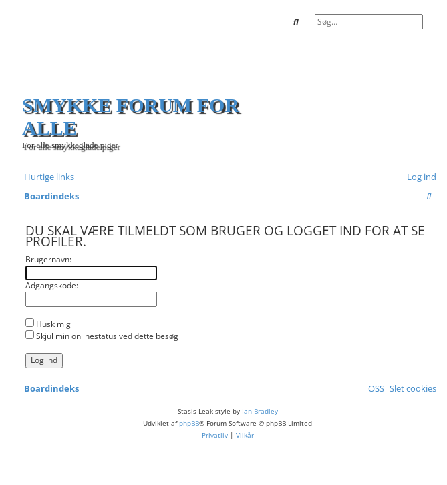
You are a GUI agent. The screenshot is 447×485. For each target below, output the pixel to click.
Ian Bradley (260, 411)
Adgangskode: (51, 285)
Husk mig (48, 324)
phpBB (189, 423)
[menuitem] (419, 177)
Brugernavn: (48, 259)
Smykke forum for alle (130, 116)
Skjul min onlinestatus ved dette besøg (101, 336)
